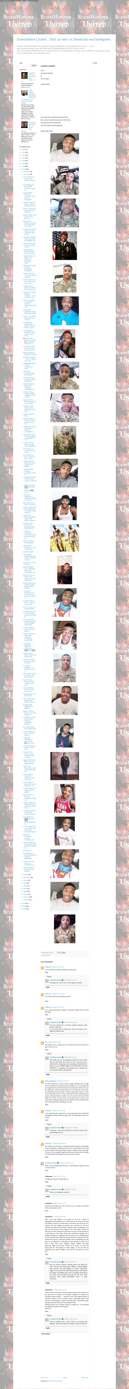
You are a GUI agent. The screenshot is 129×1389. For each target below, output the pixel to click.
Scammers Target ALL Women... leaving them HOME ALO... (29, 204)
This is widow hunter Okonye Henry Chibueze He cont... (29, 700)
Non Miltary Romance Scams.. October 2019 (29, 747)
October (25, 874)
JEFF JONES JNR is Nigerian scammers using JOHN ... (29, 379)
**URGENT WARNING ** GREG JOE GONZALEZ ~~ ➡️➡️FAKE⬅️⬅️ (29, 647)
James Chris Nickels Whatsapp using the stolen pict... (29, 661)
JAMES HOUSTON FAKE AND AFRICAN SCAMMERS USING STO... (29, 637)
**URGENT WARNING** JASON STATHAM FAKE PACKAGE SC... (29, 535)
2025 (23, 152)
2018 (23, 903)
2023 (23, 158)
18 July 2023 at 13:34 (70, 1262)
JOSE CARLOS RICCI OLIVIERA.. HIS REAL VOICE (29, 675)
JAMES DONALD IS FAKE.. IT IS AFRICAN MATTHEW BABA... (29, 259)
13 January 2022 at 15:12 (66, 1163)
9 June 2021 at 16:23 (63, 1081)
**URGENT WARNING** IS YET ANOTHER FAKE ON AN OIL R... (29, 594)
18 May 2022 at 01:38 (59, 1203)
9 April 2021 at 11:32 (70, 980)
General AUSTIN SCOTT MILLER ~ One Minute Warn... (29, 251)
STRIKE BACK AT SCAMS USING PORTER (28, 869)
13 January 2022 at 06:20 (59, 1143)
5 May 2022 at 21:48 (70, 1189)
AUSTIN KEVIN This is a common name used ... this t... (29, 281)
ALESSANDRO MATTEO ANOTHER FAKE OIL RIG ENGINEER (29, 196)
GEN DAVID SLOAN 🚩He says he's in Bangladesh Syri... (29, 761)
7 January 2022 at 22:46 (58, 1110)
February (26, 897)
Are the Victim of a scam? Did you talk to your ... (29, 450)
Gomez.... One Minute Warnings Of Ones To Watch (29, 317)
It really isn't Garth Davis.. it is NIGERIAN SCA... (29, 863)
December (26, 171)
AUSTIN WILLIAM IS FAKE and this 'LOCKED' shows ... (29, 348)
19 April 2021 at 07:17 (58, 1007)
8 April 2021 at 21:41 (58, 967)
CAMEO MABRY (28, 552)
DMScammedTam (50, 1081)
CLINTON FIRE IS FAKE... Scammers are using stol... (29, 602)
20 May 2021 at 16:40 (54, 1042)
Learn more (3, 27)
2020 (23, 166)
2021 (23, 163)
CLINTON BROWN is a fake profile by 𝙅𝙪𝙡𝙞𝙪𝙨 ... (29, 790)
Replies (49, 976)
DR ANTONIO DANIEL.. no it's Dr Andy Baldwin (29, 547)
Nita (46, 1042)
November (26, 174)
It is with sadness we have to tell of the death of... (29, 629)
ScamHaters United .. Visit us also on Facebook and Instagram (64, 39)
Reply (46, 972)
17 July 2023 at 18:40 (59, 1216)
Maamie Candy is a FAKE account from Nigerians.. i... (29, 712)
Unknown (48, 967)
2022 (23, 160)
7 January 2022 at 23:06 (71, 1127)
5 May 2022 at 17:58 (59, 1176)
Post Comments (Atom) (55, 1381)
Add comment (45, 1334)
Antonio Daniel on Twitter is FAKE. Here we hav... (28, 689)
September (26, 877)
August (25, 880)
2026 (23, 149)
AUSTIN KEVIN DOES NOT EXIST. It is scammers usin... (29, 287)
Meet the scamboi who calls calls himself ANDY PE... (29, 210)
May (24, 888)
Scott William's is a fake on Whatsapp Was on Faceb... (29, 456)
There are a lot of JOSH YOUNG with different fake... (29, 654)
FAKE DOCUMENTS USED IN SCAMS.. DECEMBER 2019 (29, 238)
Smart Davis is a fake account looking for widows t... (29, 245)
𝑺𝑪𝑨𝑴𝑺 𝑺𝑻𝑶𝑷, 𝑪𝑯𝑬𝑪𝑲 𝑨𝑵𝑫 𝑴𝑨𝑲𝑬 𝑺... (28, 706)
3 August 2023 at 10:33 (59, 1290)
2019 (23, 169)
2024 (23, 155)
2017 (23, 906)
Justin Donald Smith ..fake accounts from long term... (29, 275)
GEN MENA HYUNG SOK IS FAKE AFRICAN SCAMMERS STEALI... (29, 721)
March (25, 894)
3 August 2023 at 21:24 (70, 1319)
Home (65, 1377)
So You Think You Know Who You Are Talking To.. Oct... (29, 783)
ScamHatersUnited (55, 980)
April (25, 891)
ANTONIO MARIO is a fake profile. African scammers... (29, 812)
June (24, 886)
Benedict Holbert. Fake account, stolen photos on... (29, 216)
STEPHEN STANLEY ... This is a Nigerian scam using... (29, 358)
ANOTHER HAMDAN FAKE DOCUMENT (29, 373)
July (24, 883)
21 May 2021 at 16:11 (70, 1057)
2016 (23, 909)
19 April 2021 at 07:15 (58, 994)
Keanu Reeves (27, 850)
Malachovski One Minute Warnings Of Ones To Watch (29, 401)
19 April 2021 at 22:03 (70, 1022)
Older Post (85, 1377)
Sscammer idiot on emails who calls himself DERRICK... (29, 444)
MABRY (48, 955)
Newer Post (44, 1377)
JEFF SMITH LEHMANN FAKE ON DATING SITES (29, 311)
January (25, 900)
